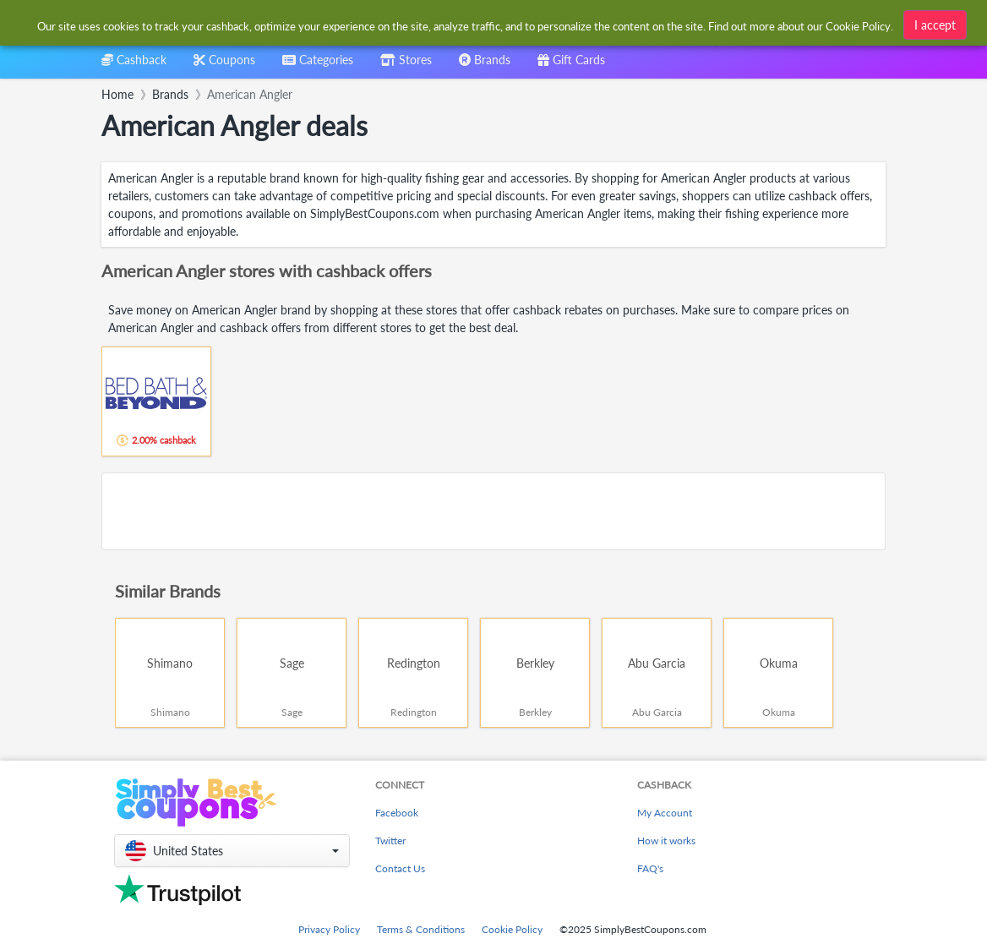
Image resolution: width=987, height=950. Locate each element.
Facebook (396, 812)
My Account (664, 812)
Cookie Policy (512, 929)
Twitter (390, 840)
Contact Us (400, 868)
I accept (935, 23)
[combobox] (317, 65)
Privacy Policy (329, 929)
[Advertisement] (493, 511)
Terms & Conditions (421, 929)
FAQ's (650, 868)
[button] (232, 850)
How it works (666, 840)
